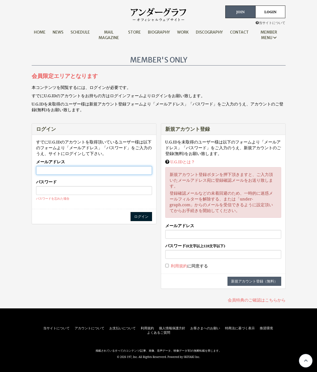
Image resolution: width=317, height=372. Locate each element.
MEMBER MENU (269, 35)
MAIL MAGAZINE (109, 35)
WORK (183, 32)
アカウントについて (89, 328)
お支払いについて (122, 328)
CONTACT (239, 32)
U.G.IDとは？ (182, 161)
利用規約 (179, 265)
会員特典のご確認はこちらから (257, 300)
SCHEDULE (80, 32)
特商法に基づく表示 (240, 328)
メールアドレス (50, 161)
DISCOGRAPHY (209, 32)
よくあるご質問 (158, 332)
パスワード (46, 181)
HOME (39, 32)
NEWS (58, 32)
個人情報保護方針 (172, 328)
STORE (134, 32)
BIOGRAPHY (159, 32)
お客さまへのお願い (205, 328)
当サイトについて (270, 22)
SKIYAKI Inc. (192, 357)
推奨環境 (266, 328)
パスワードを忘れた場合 (52, 198)
